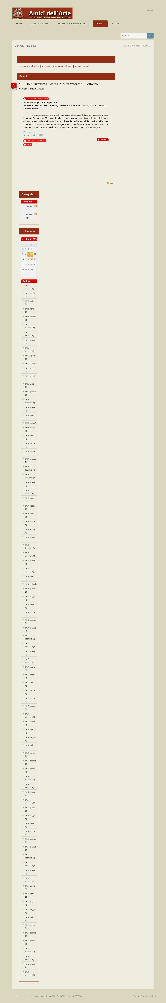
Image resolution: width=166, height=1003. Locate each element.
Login (150, 10)
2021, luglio (30, 364)
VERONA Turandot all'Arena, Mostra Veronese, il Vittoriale (59, 84)
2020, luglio (30, 423)
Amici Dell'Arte (41, 98)
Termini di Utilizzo (148, 996)
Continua (103, 140)
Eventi (126, 46)
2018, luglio (30, 584)
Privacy (136, 996)
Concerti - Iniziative (141, 46)
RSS (110, 183)
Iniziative (41, 141)
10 (32, 254)
